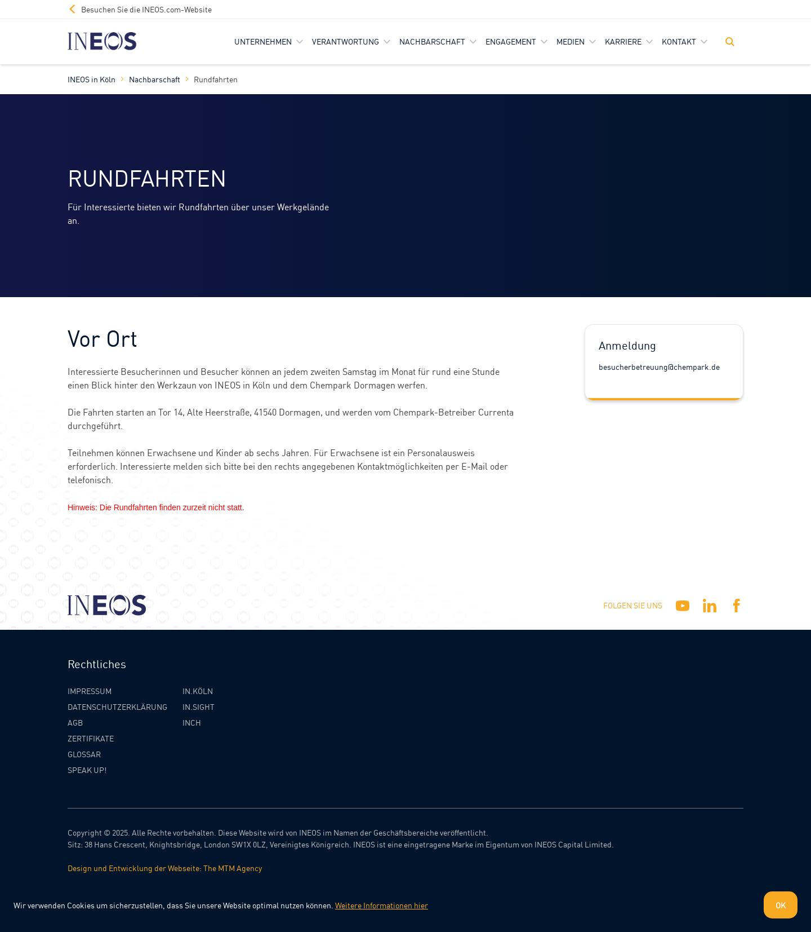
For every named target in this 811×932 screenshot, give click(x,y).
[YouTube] (682, 605)
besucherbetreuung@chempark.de (659, 366)
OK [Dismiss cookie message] (781, 905)
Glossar (84, 754)
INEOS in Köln (91, 79)
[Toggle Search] (729, 41)
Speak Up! (87, 770)
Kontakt (679, 41)
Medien (570, 41)
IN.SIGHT (198, 706)
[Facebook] (736, 605)
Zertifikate (91, 738)
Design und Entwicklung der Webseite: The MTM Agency (165, 868)
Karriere (623, 41)
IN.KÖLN (197, 691)
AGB (75, 722)
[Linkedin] (709, 605)
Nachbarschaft (432, 41)
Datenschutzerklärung (117, 706)
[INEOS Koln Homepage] (102, 41)
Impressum (90, 691)
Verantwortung (345, 41)
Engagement (510, 41)
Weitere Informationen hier (381, 905)
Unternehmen (263, 41)
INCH (191, 722)
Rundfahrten (216, 79)
